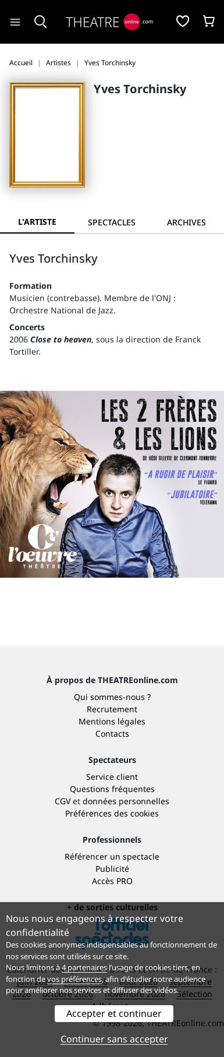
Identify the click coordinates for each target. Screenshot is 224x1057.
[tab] (111, 222)
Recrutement (112, 709)
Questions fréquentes (112, 788)
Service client (112, 776)
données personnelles (126, 801)
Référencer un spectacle (112, 856)
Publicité (112, 868)
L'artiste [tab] (37, 221)
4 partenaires (84, 967)
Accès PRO (112, 880)
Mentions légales (112, 721)
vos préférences (74, 979)
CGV (62, 801)
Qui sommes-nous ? (112, 696)
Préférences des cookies (112, 813)
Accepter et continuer (114, 1013)
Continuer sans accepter (114, 1039)
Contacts (112, 733)
